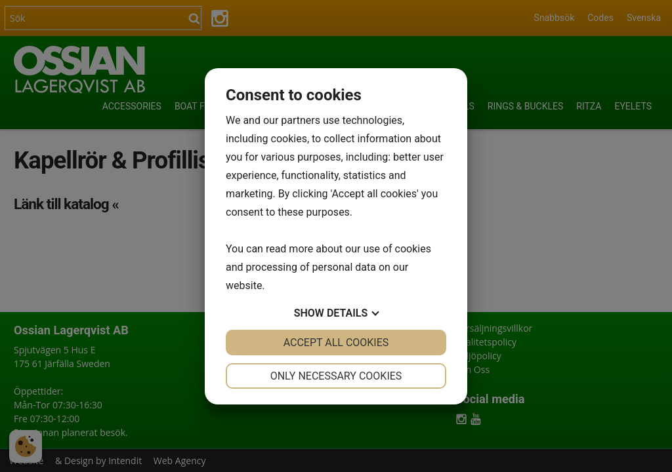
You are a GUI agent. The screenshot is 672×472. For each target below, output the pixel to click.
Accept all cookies (336, 342)
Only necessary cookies (336, 376)
